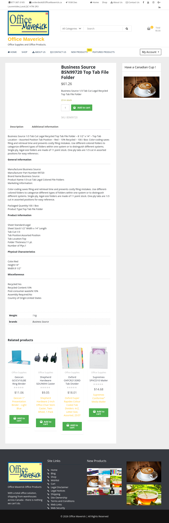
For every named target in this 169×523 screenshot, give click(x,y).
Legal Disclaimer (59, 487)
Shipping (55, 494)
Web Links (56, 504)
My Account (149, 52)
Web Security (58, 508)
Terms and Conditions (62, 501)
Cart (53, 483)
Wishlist (55, 480)
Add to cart (83, 107)
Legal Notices (58, 490)
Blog (53, 473)
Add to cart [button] (21, 419)
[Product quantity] (65, 108)
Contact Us (132, 2)
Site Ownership (59, 497)
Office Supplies (19, 372)
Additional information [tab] (45, 126)
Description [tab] (16, 126)
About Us (116, 2)
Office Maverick (26, 39)
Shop (104, 2)
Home (94, 2)
